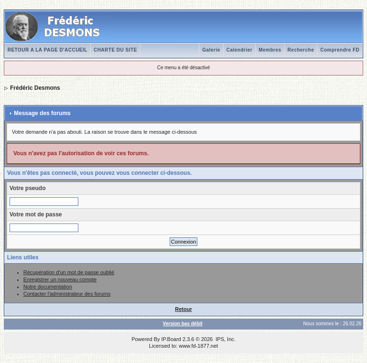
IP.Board (171, 339)
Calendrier (239, 50)
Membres (270, 50)
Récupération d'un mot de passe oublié (68, 272)
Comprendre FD (339, 50)
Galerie (211, 50)
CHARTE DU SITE (115, 50)
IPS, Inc (225, 339)
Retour (183, 309)
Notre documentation (47, 286)
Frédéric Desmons (35, 88)
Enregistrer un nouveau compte (60, 279)
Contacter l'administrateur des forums (66, 294)
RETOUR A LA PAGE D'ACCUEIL (47, 50)
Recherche (301, 50)
